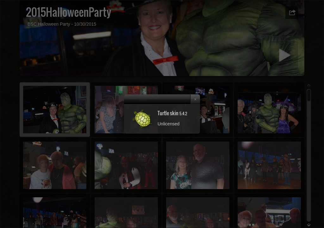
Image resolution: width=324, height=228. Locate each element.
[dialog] (162, 114)
